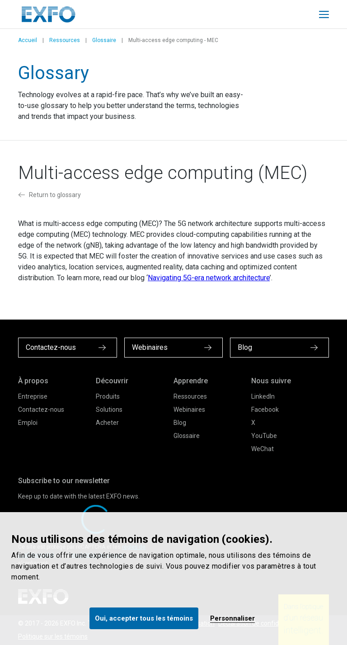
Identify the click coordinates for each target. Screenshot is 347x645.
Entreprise (32, 396)
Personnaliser (232, 618)
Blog (180, 422)
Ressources (64, 40)
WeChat (262, 448)
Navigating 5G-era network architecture (209, 277)
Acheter (107, 422)
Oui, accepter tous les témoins (144, 618)
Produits (108, 396)
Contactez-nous (41, 409)
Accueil (27, 40)
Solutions (109, 409)
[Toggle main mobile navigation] (324, 14)
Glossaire (104, 40)
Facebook (265, 409)
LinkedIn (263, 396)
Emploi (28, 422)
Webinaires (189, 409)
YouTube (264, 435)
